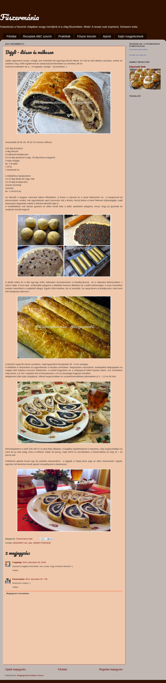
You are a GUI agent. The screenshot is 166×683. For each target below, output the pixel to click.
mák (30, 543)
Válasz (15, 570)
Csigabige (17, 562)
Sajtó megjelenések (131, 36)
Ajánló (107, 36)
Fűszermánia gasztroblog (138, 49)
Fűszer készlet (86, 36)
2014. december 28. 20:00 (34, 562)
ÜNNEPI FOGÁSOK (42, 543)
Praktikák (64, 36)
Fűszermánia (19, 17)
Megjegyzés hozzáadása (17, 593)
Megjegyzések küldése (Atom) (30, 675)
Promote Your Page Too (137, 55)
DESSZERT (18, 543)
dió (25, 543)
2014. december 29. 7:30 (36, 579)
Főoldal (11, 36)
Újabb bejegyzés (15, 669)
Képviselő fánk (137, 67)
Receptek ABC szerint (37, 36)
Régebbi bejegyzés (111, 669)
